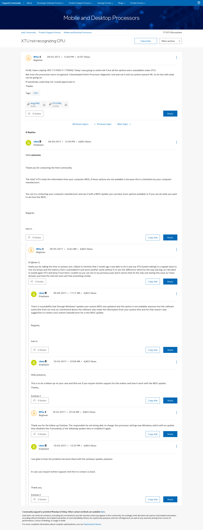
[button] (176, 57)
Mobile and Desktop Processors (78, 32)
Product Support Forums (50, 32)
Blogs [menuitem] (120, 2)
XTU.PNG (57, 103)
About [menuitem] (29, 2)
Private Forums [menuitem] (137, 2)
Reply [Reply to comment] (170, 237)
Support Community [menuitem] (11, 2)
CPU (36, 93)
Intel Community (28, 32)
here (103, 511)
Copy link (152, 237)
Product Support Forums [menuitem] (80, 2)
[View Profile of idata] (37, 141)
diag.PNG (35, 103)
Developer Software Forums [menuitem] (49, 2)
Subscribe (146, 41)
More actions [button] (168, 41)
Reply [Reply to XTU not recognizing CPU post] (170, 113)
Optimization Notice (92, 524)
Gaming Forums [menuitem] (104, 2)
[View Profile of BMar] (37, 56)
